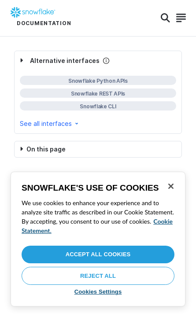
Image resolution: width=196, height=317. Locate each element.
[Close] (171, 186)
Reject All (98, 276)
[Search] (165, 18)
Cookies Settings (98, 291)
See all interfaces (50, 123)
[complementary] (98, 92)
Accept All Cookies (98, 254)
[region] (98, 239)
